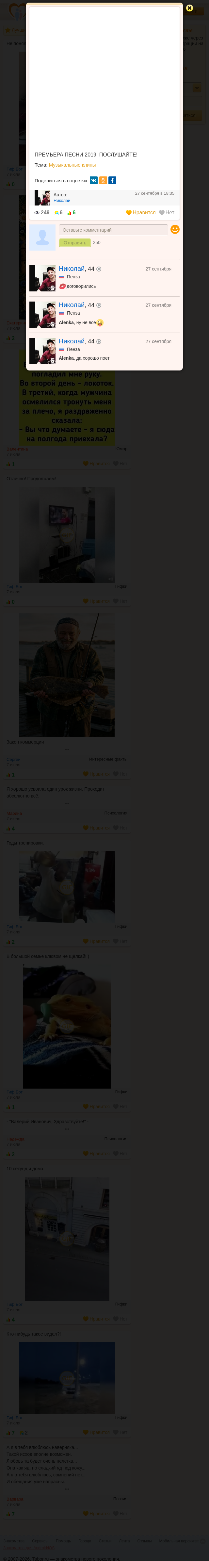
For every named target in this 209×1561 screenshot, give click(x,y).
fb (112, 180)
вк (94, 180)
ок (103, 180)
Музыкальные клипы (72, 165)
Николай (72, 268)
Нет (166, 212)
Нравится (141, 212)
